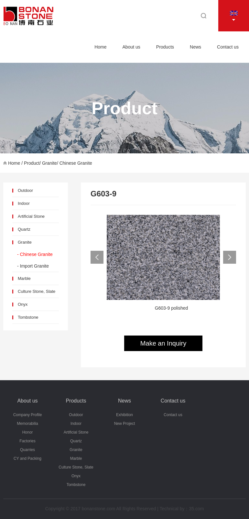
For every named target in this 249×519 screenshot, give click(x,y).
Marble (24, 278)
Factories (27, 441)
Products (165, 47)
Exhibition (124, 415)
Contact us (228, 47)
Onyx (22, 304)
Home (100, 47)
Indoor (24, 203)
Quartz (24, 229)
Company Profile (27, 415)
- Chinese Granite (35, 254)
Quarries (27, 449)
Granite (49, 163)
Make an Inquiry (163, 343)
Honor (27, 432)
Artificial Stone (31, 216)
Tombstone (28, 317)
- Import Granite (33, 266)
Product (31, 163)
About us (131, 47)
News (195, 47)
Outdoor (25, 190)
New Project (124, 423)
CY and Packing (27, 458)
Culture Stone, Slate (36, 291)
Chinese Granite (76, 163)
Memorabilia (27, 423)
